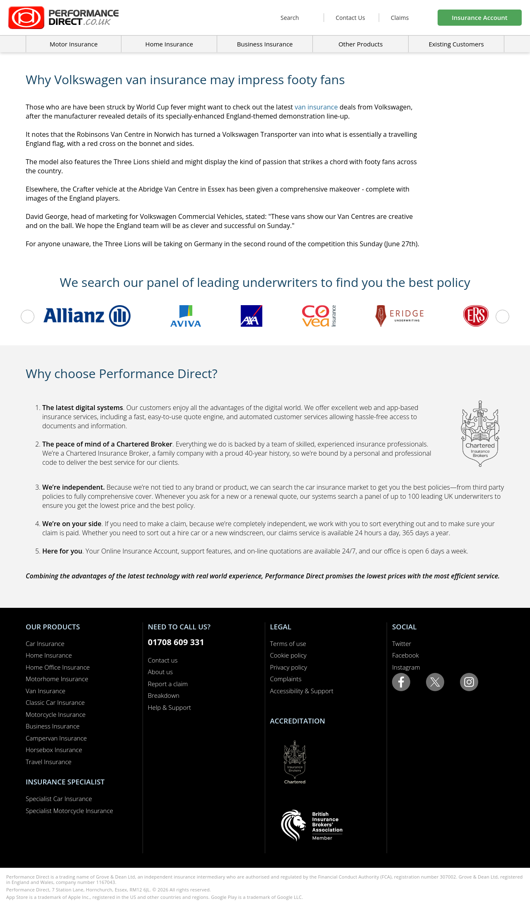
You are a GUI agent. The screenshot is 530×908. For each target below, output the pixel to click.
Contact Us (350, 18)
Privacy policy (288, 667)
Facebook (405, 655)
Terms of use (288, 643)
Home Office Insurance (58, 667)
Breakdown (163, 695)
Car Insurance (45, 643)
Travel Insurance (49, 761)
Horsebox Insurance (54, 749)
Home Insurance (49, 655)
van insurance (316, 107)
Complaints (286, 679)
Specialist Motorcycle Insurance (69, 810)
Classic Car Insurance (55, 702)
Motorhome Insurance (57, 679)
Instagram (406, 667)
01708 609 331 (176, 642)
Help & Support (169, 707)
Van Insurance (45, 691)
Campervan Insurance (56, 738)
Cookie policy (288, 655)
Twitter (401, 643)
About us (160, 672)
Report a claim (168, 684)
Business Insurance (265, 44)
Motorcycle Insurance (56, 714)
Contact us (163, 660)
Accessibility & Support (302, 691)
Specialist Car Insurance (59, 798)
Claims (400, 18)
